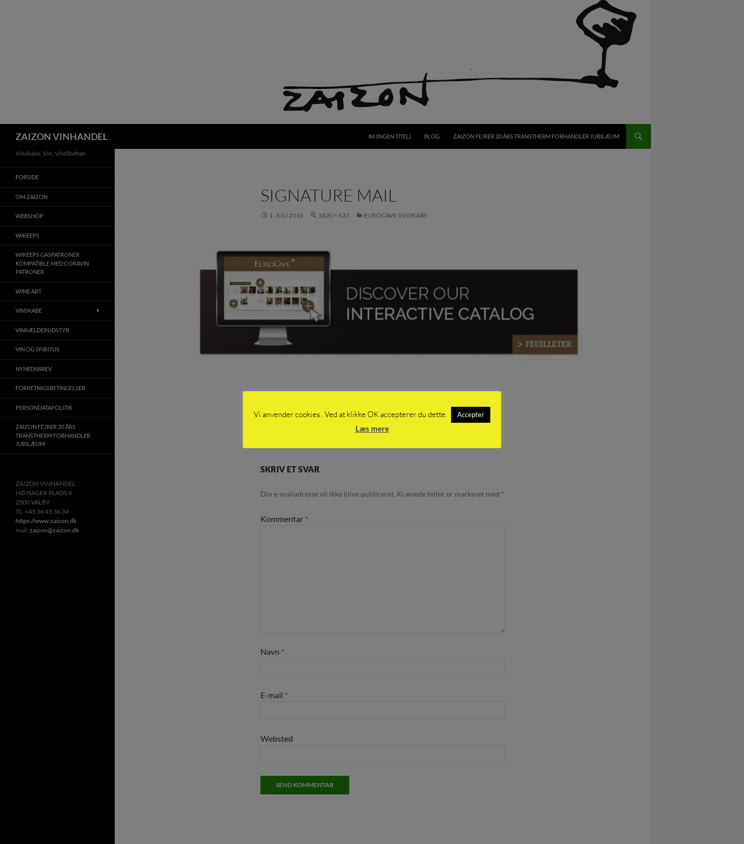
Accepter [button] (470, 414)
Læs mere (372, 428)
